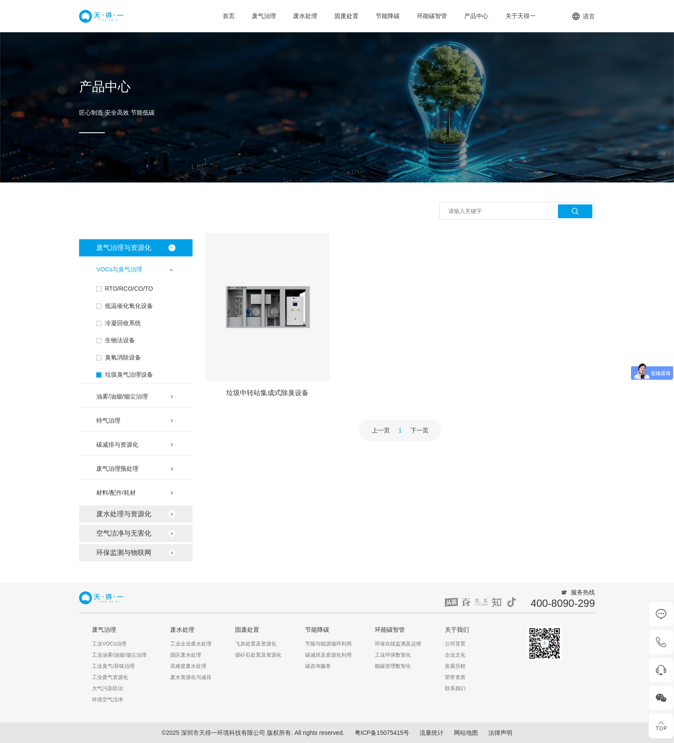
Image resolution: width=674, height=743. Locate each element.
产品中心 (476, 15)
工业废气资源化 (110, 677)
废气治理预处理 (117, 468)
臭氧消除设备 (123, 357)
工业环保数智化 (393, 655)
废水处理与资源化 (123, 514)
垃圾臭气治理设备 (129, 374)
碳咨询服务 (318, 666)
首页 (229, 15)
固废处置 (346, 15)
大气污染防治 (107, 688)
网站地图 (466, 732)
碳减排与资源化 (117, 444)
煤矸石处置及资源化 (258, 655)
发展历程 (455, 666)
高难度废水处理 (188, 666)
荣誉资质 (455, 677)
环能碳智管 (432, 15)
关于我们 (457, 629)
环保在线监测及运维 (398, 644)
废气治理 (264, 15)
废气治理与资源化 (123, 247)
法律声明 (500, 732)
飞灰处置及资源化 (255, 644)
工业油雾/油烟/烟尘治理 (119, 655)
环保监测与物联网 (123, 552)
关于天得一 (521, 15)
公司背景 (455, 644)
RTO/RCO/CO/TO (129, 288)
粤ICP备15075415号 (382, 732)
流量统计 (432, 732)
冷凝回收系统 (123, 323)
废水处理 (305, 15)
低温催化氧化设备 (129, 305)
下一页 (420, 430)
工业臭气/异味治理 (113, 666)
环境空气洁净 (107, 700)
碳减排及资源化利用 (328, 655)
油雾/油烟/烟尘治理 (122, 396)
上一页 (381, 430)
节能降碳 (388, 15)
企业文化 (455, 655)
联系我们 (455, 688)
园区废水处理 (185, 655)
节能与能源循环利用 (328, 644)
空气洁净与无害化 (123, 533)
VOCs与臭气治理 (119, 269)
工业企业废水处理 (190, 644)
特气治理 (108, 420)
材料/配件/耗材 (116, 492)
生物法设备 (120, 340)
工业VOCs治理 (109, 644)
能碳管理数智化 (393, 666)
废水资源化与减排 (190, 677)
